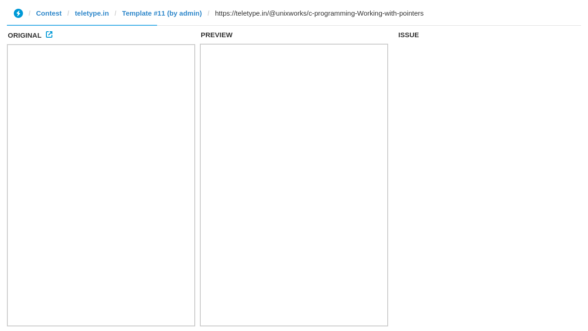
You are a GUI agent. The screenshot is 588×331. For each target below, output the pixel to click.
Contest (49, 13)
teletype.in (92, 13)
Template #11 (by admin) (162, 13)
